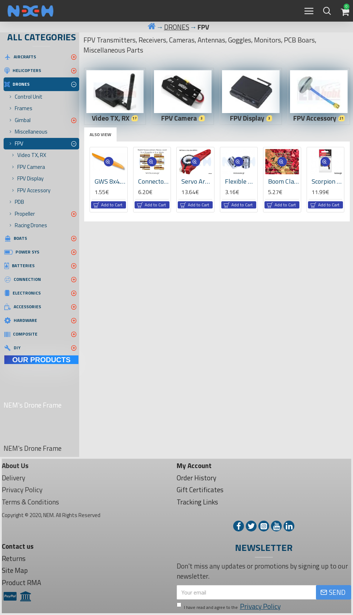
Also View (100, 134)
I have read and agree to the (229, 606)
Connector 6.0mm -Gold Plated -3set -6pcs (153, 181)
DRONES (176, 27)
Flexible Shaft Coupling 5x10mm (240, 181)
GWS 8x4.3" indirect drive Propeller (110, 181)
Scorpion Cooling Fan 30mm (327, 181)
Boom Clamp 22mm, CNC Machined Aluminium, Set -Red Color (283, 181)
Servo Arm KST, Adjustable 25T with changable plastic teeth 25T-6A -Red (196, 181)
